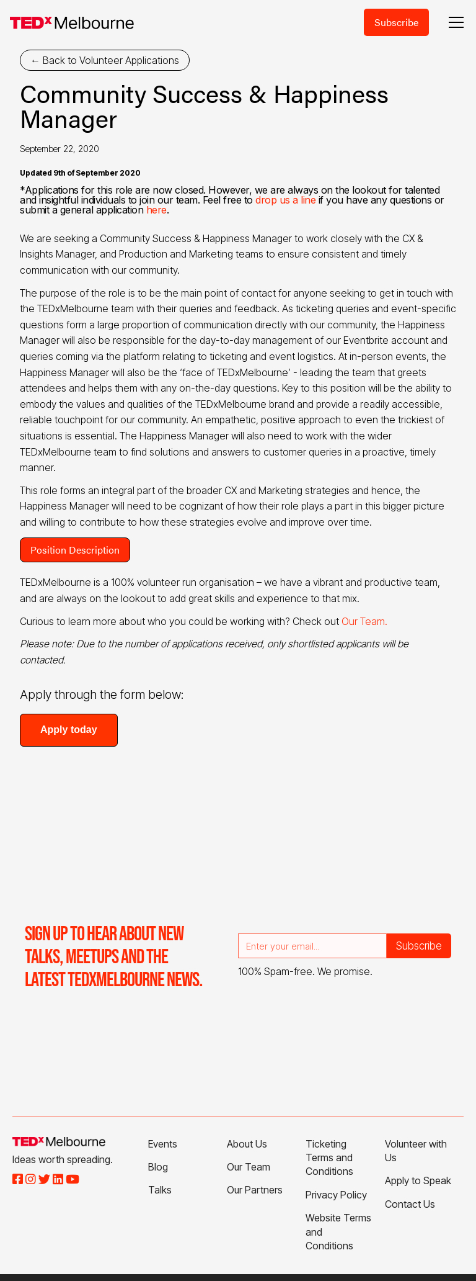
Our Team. (364, 621)
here (156, 210)
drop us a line (285, 200)
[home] (72, 23)
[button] (453, 22)
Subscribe (396, 22)
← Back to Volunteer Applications (104, 60)
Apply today (68, 729)
